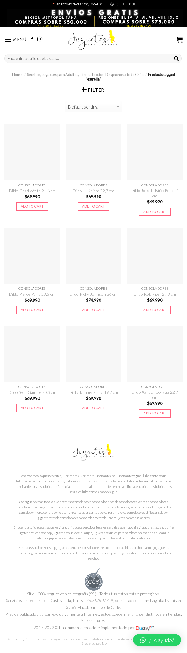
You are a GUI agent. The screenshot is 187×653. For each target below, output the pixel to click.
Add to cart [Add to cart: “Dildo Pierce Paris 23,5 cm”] (32, 310)
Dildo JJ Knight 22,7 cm (93, 190)
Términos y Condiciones (26, 639)
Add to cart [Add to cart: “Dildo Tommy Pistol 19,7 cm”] (93, 408)
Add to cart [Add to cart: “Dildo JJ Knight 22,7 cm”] (93, 206)
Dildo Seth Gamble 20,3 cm (32, 392)
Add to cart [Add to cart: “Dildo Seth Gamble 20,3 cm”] (32, 408)
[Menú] (15, 40)
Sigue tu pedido (94, 643)
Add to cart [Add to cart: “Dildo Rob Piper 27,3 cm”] (154, 310)
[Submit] (176, 59)
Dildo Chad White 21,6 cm (32, 190)
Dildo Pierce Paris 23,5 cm (32, 294)
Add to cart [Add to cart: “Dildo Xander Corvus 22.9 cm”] (154, 413)
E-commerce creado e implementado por (106, 627)
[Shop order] (94, 106)
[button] (157, 640)
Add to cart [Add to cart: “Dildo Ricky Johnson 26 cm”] (93, 310)
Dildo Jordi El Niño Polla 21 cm (155, 193)
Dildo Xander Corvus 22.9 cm (154, 394)
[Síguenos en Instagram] (39, 39)
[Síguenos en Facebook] (32, 39)
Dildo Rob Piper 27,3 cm (154, 294)
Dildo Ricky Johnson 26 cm (93, 294)
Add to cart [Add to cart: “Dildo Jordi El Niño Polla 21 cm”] (154, 211)
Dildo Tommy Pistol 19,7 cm (93, 392)
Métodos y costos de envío (113, 639)
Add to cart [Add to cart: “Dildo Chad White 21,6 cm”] (32, 206)
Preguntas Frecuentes (69, 639)
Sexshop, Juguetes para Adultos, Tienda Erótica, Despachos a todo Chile (85, 74)
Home (17, 74)
